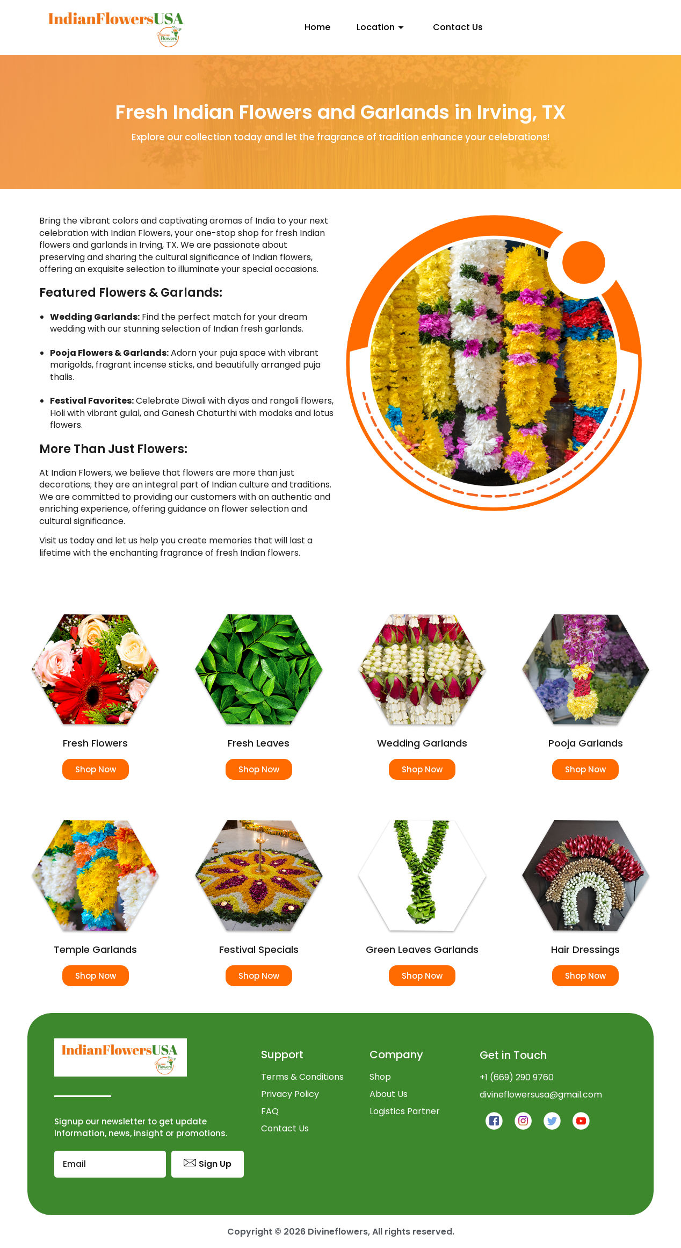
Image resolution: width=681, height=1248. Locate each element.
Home (309, 27)
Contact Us (456, 27)
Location (377, 27)
